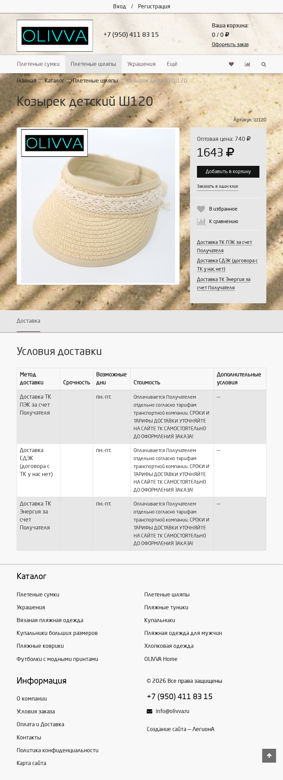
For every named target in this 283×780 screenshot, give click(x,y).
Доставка (28, 321)
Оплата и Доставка (40, 724)
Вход (119, 6)
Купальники (159, 620)
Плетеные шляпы (93, 64)
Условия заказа (36, 711)
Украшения (141, 64)
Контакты (29, 737)
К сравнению (223, 221)
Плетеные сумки (38, 64)
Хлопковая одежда (169, 646)
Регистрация (154, 6)
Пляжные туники (166, 607)
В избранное (223, 209)
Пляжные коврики (40, 646)
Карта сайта (31, 763)
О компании (32, 699)
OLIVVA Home (161, 659)
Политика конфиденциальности (57, 750)
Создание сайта (166, 729)
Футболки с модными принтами (57, 659)
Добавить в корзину (228, 171)
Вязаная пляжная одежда (50, 620)
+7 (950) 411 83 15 (131, 35)
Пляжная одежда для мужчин (183, 633)
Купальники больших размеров (57, 633)
